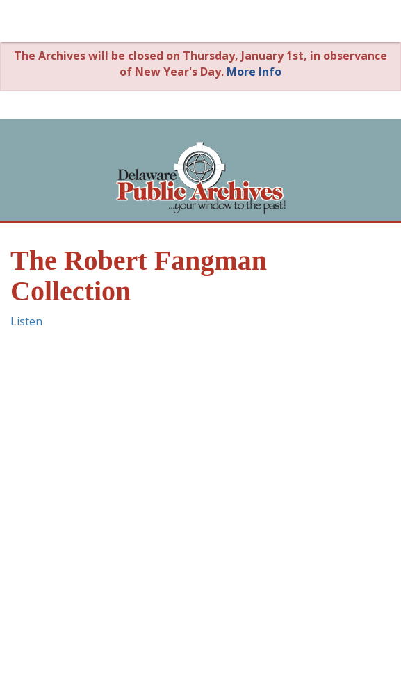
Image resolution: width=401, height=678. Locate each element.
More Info (254, 71)
